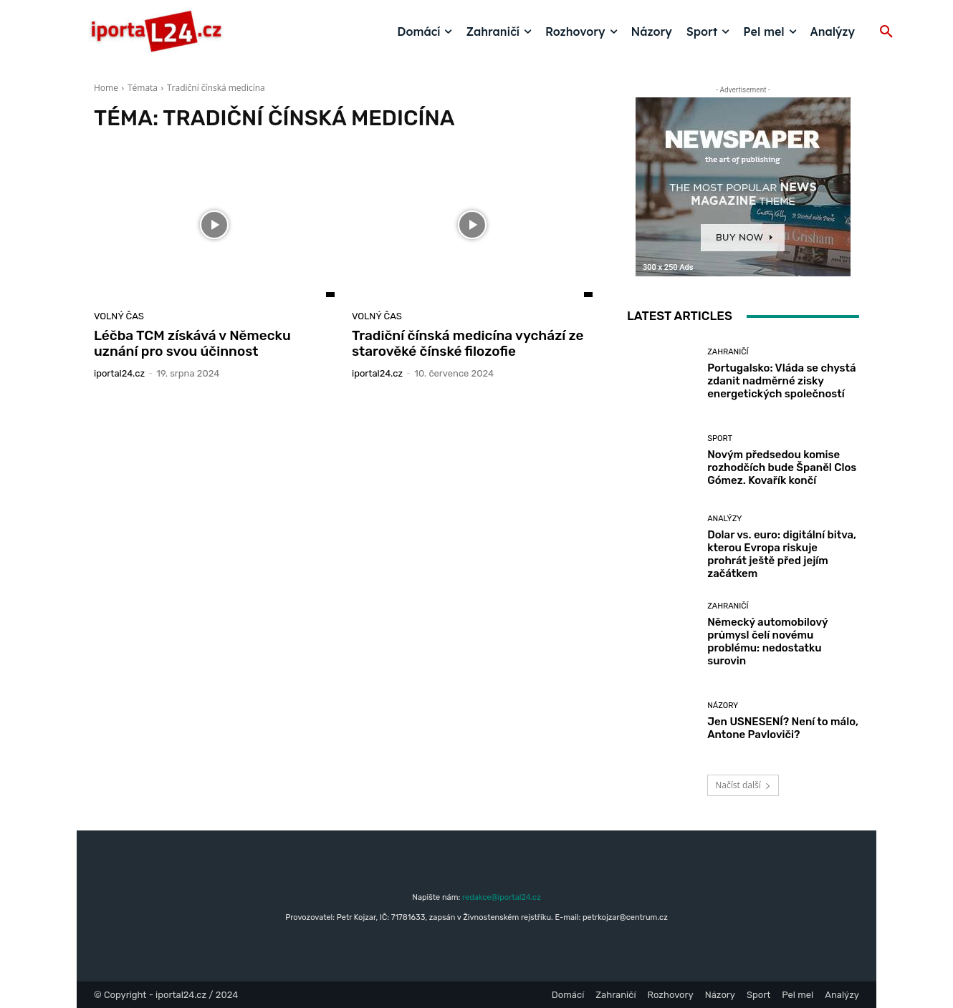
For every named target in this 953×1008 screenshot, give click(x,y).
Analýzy (724, 519)
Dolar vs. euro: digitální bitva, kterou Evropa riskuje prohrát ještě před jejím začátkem (781, 554)
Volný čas (119, 316)
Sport (719, 438)
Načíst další (742, 785)
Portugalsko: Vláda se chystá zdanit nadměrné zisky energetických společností (781, 381)
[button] (886, 32)
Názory (722, 705)
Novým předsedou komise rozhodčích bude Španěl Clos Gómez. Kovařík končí (781, 467)
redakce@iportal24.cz (501, 897)
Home (106, 88)
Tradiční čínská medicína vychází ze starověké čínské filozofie (468, 343)
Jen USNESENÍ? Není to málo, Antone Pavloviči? (782, 728)
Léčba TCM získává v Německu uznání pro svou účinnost (192, 343)
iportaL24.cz (119, 373)
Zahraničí (727, 352)
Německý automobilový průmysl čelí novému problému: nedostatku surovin (767, 641)
